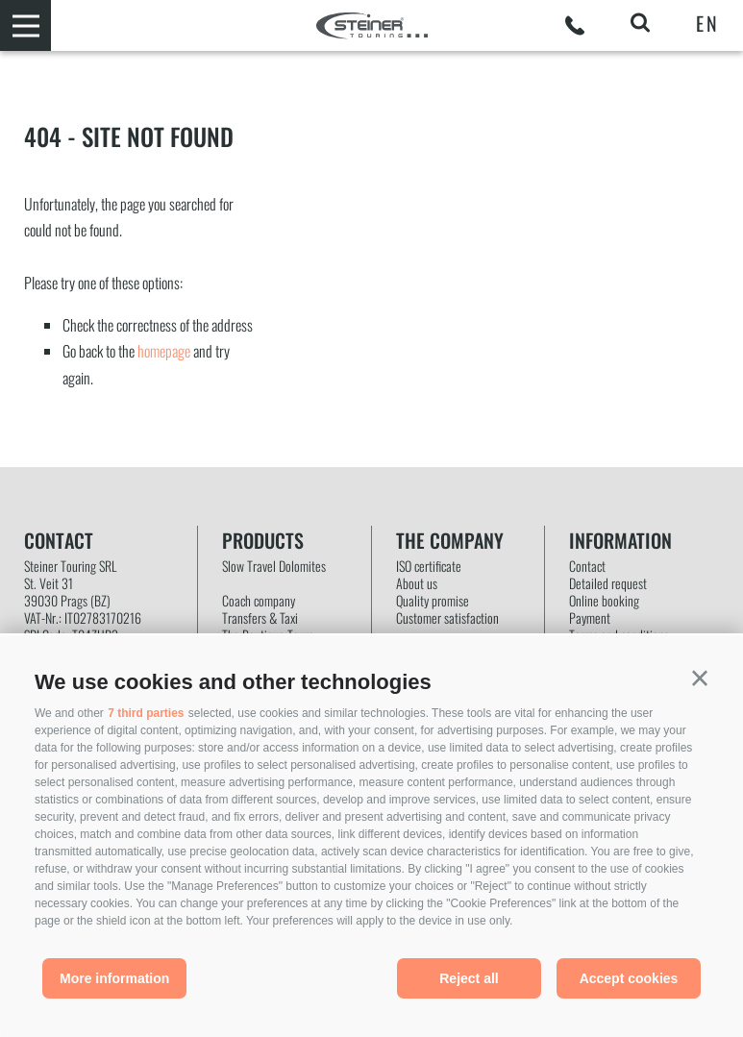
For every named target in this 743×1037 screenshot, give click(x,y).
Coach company (258, 600)
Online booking (604, 600)
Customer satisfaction (447, 618)
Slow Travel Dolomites (274, 566)
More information (114, 978)
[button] (699, 678)
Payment (589, 618)
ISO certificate (428, 566)
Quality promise (432, 600)
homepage (163, 350)
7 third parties (146, 713)
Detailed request (608, 583)
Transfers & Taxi (260, 618)
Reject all (468, 978)
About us (416, 583)
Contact (587, 566)
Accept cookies (629, 978)
